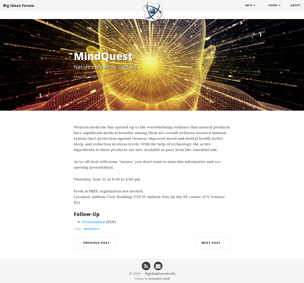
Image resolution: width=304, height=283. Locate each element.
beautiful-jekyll (159, 278)
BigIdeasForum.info (160, 273)
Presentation (93, 221)
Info (248, 9)
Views (273, 9)
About (295, 9)
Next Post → (213, 243)
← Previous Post (94, 243)
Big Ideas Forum (18, 9)
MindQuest (91, 229)
